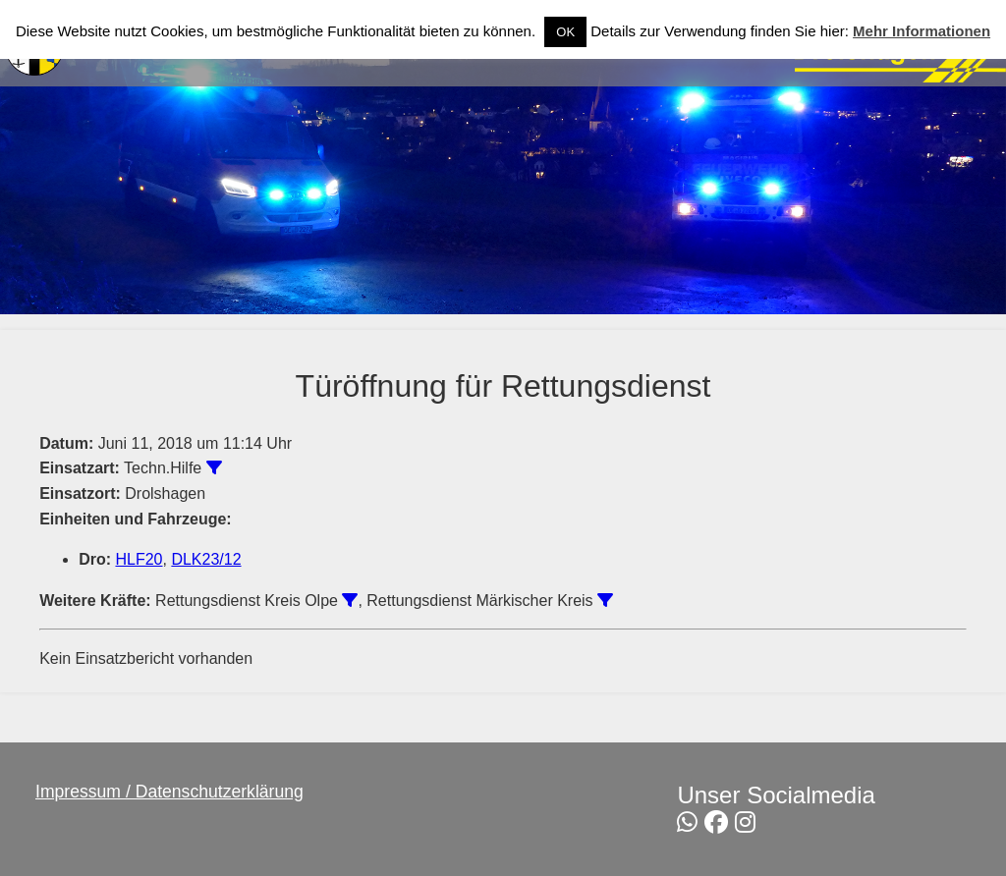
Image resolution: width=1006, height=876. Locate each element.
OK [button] (565, 32)
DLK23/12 (206, 559)
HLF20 (138, 559)
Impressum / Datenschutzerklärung (169, 791)
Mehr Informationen (921, 31)
